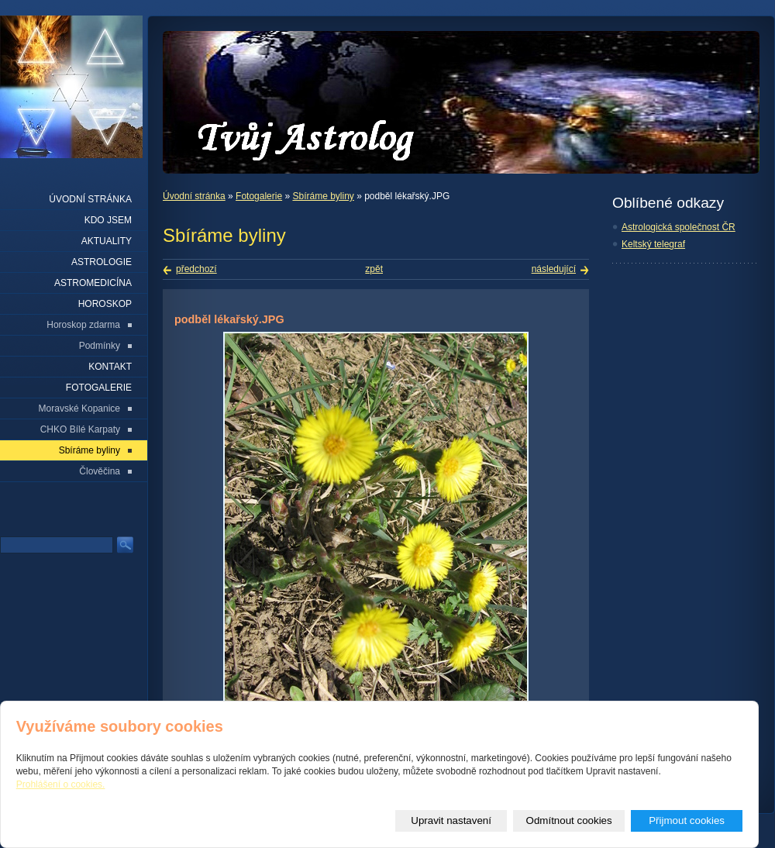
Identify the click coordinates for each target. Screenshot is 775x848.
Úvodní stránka (194, 196)
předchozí (196, 269)
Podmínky (99, 345)
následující (554, 269)
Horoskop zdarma (83, 324)
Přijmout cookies (687, 820)
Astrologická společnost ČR (678, 227)
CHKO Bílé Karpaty (80, 429)
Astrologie (101, 262)
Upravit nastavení (451, 820)
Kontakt (110, 366)
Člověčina (99, 471)
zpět (374, 269)
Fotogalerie (259, 196)
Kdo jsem (108, 220)
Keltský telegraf (653, 244)
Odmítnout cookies (569, 820)
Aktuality (106, 241)
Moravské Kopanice (79, 408)
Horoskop (105, 303)
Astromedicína (93, 282)
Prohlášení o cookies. (60, 784)
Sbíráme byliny (322, 196)
